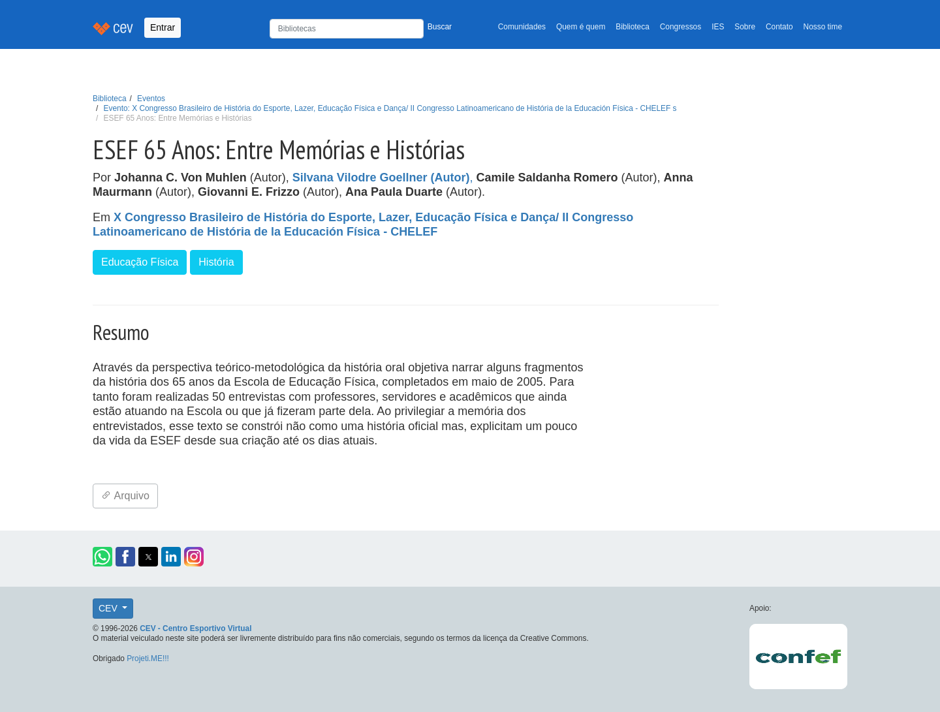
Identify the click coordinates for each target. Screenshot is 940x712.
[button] (102, 556)
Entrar (162, 27)
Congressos (680, 26)
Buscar (440, 26)
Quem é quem (580, 26)
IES (718, 26)
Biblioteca (633, 26)
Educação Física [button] (139, 262)
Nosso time (823, 26)
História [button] (216, 262)
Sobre (744, 26)
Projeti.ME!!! (148, 658)
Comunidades (522, 26)
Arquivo (125, 495)
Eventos (151, 98)
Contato (779, 26)
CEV (109, 608)
